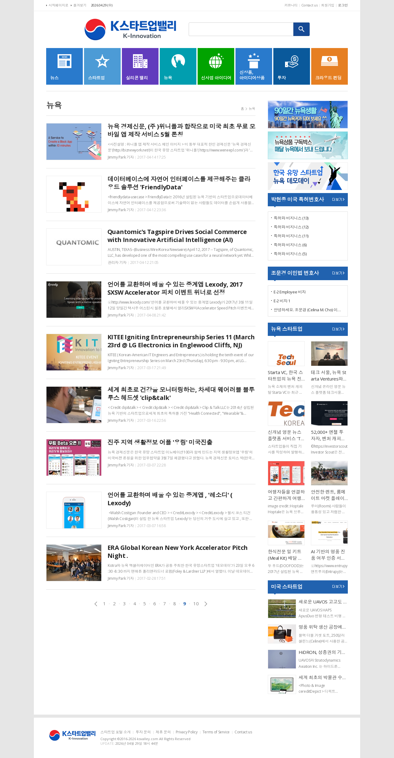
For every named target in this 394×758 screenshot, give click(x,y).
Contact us (309, 5)
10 (196, 603)
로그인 (343, 5)
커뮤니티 (291, 5)
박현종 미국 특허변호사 (297, 199)
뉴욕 (252, 108)
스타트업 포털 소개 (115, 732)
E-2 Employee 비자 (290, 292)
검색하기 (301, 29)
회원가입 (327, 5)
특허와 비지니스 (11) (291, 236)
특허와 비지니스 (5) (290, 253)
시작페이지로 (58, 5)
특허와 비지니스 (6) (290, 245)
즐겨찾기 (79, 5)
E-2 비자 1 (282, 301)
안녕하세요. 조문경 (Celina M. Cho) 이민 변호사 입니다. (309, 309)
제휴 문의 (163, 732)
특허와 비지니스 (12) (291, 227)
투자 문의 (143, 732)
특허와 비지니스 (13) (291, 218)
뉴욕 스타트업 (286, 329)
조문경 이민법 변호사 (295, 273)
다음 (205, 603)
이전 (95, 603)
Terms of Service (216, 732)
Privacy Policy (187, 732)
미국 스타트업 (286, 586)
